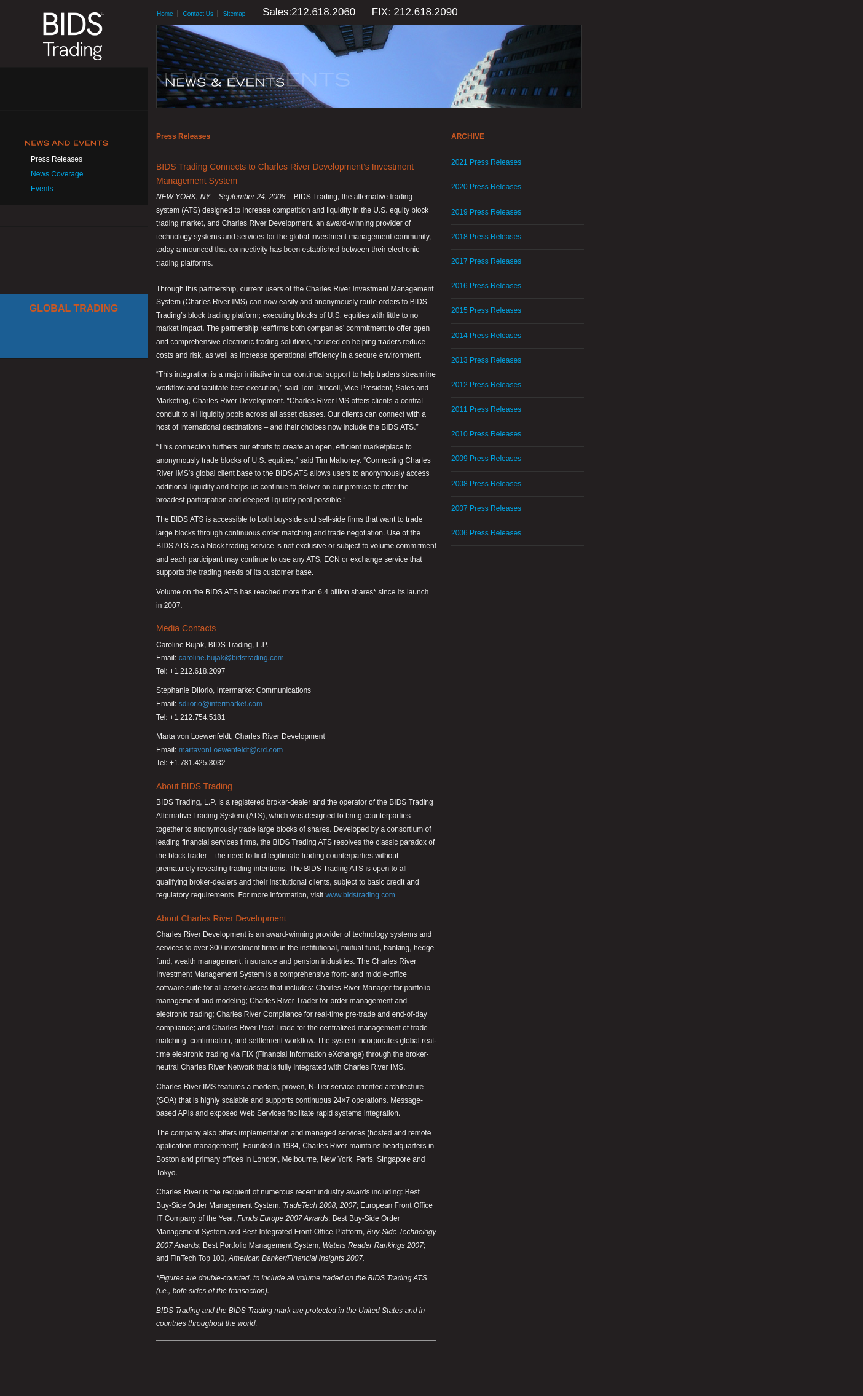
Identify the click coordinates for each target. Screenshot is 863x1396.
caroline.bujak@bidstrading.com (231, 657)
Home (165, 13)
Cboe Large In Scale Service (74, 326)
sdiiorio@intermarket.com (220, 704)
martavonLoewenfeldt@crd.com (231, 750)
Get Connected (74, 121)
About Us (74, 78)
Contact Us (74, 237)
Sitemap (234, 13)
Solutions (74, 100)
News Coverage (57, 174)
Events (42, 188)
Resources (74, 216)
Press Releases (56, 159)
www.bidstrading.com (360, 895)
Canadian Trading (74, 348)
